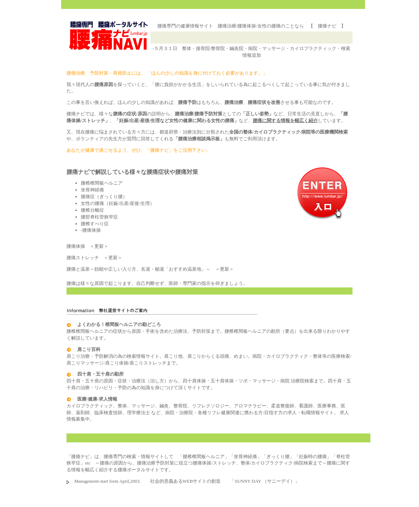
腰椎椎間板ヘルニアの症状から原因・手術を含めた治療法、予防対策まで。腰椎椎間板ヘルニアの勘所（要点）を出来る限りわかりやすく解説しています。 (208, 331)
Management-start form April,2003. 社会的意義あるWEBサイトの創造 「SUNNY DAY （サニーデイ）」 (185, 481)
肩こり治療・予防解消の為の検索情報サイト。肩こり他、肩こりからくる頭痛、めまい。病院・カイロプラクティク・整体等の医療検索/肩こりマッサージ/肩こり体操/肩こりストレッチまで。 (208, 356)
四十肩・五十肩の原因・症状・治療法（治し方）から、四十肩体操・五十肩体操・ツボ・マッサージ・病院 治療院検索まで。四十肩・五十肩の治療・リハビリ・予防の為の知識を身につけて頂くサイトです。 (208, 380)
